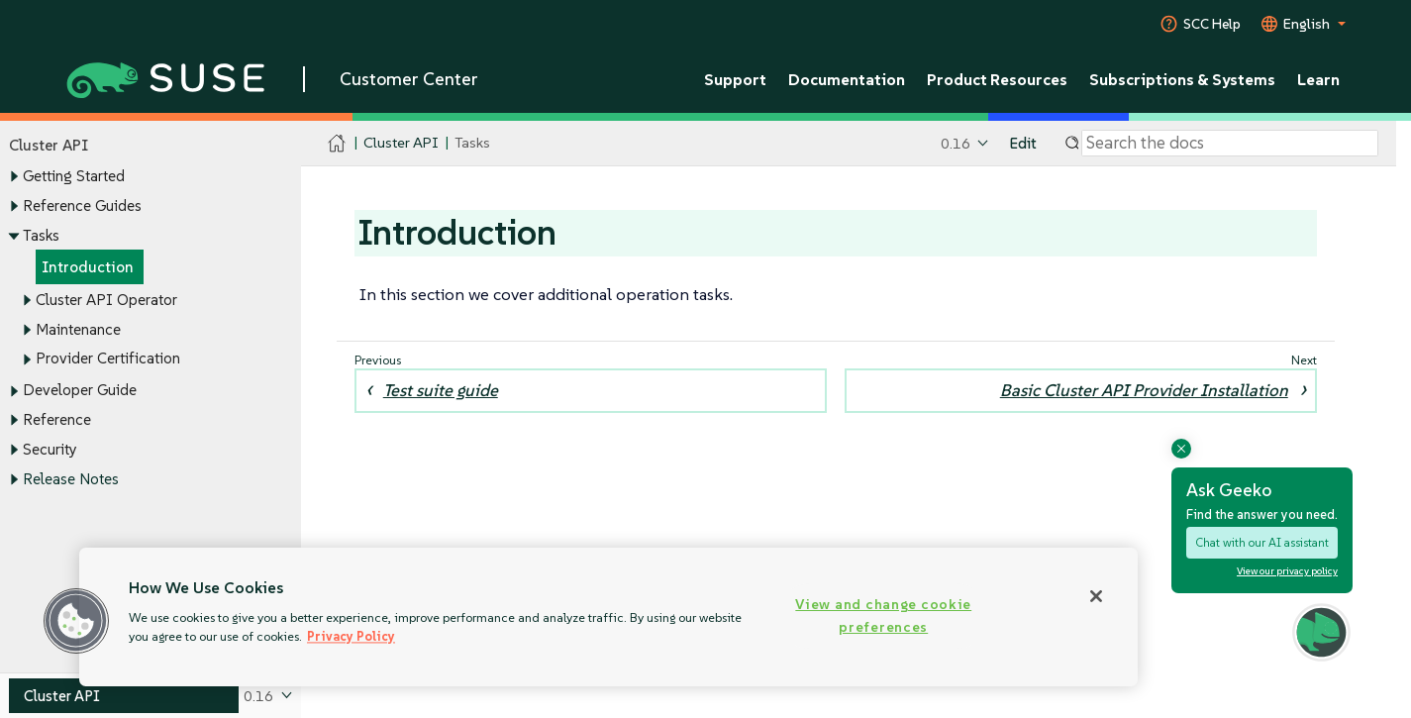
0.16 (955, 143)
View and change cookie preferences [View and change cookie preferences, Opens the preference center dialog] (883, 615)
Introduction (88, 267)
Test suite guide (440, 390)
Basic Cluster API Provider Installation (1144, 390)
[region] (608, 617)
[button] (76, 621)
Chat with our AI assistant (1262, 542)
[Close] (1096, 596)
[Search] (1229, 143)
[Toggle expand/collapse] (14, 177)
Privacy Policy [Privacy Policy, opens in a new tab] (351, 636)
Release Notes (71, 478)
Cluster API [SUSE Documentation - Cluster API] (400, 143)
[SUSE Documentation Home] (337, 144)
